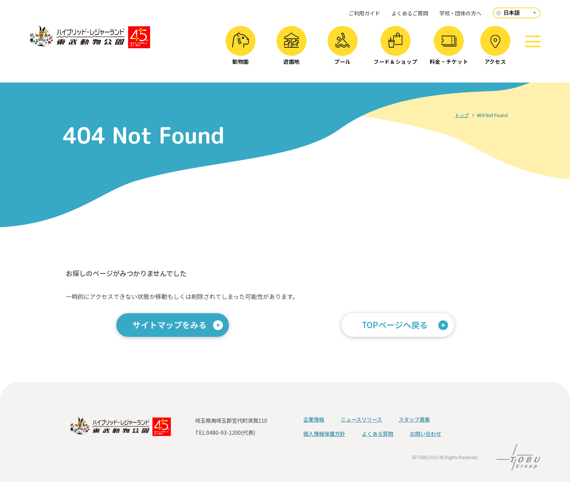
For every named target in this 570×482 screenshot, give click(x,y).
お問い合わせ (425, 433)
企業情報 (313, 419)
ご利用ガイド (364, 13)
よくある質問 (377, 433)
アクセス (495, 50)
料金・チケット (449, 50)
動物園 (240, 49)
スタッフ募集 (414, 419)
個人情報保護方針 (324, 433)
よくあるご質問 (409, 13)
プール (342, 49)
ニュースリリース (361, 419)
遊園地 (291, 49)
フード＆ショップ (395, 49)
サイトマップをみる (169, 324)
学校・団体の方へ (460, 13)
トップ (462, 115)
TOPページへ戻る (395, 324)
